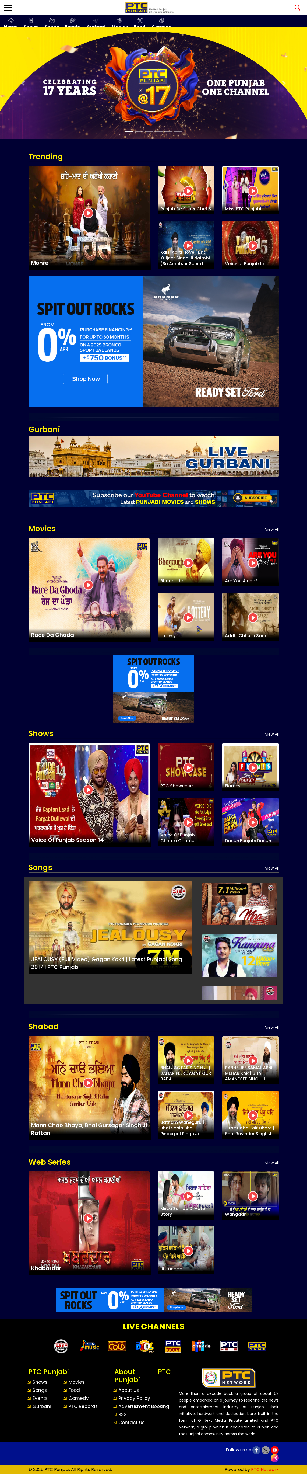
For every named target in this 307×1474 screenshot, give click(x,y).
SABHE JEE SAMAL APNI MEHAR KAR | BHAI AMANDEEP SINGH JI (248, 1073)
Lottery (168, 635)
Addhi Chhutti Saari (246, 635)
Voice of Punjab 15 (244, 263)
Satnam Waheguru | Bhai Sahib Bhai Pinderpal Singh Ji (182, 1128)
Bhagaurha (172, 581)
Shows (31, 27)
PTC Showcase (176, 786)
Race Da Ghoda (52, 635)
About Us (128, 1390)
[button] (23, 83)
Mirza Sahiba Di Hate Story (182, 1211)
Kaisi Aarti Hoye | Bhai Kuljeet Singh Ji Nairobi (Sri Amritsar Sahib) (185, 258)
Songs (52, 27)
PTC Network (265, 1469)
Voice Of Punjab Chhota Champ (177, 838)
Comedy (161, 27)
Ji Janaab (171, 1269)
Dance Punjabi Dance (248, 840)
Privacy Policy (134, 1398)
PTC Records (83, 1406)
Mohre (39, 263)
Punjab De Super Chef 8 (185, 209)
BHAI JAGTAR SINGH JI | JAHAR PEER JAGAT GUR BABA (185, 1073)
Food (140, 27)
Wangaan (235, 1214)
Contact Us (131, 1422)
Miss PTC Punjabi (243, 209)
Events (72, 27)
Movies (120, 27)
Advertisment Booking (143, 1406)
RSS (122, 1414)
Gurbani (96, 27)
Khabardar (46, 1268)
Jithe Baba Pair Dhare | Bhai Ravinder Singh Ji (249, 1131)
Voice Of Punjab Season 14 (67, 840)
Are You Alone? (241, 581)
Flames (233, 786)
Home (10, 27)
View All (272, 529)
